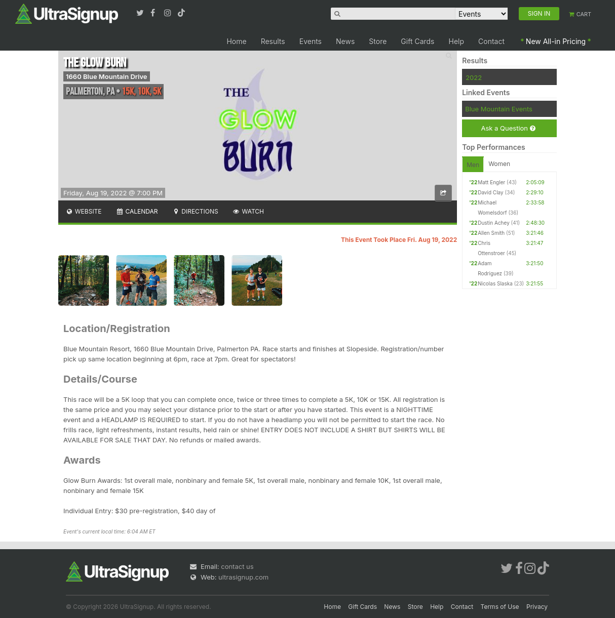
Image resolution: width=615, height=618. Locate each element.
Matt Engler (491, 182)
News (345, 41)
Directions (195, 211)
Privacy (537, 606)
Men (473, 165)
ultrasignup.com (243, 577)
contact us (237, 566)
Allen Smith (491, 233)
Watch (248, 211)
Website (83, 211)
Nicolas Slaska (495, 283)
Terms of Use (500, 606)
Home (236, 41)
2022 (474, 77)
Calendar (137, 211)
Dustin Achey (494, 223)
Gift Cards (417, 41)
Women (499, 164)
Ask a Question (508, 128)
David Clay (490, 192)
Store (378, 41)
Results (273, 41)
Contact (491, 41)
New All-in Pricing (556, 41)
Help (457, 41)
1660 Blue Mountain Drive (106, 76)
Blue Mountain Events (498, 109)
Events (310, 41)
